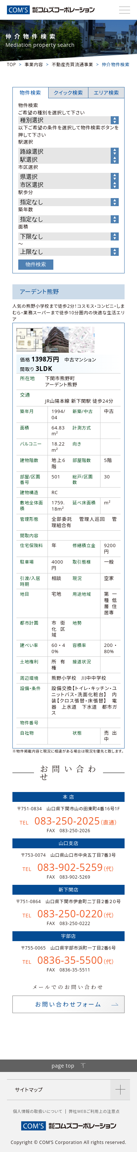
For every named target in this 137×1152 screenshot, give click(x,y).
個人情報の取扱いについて (37, 1111)
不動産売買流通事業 (72, 64)
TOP (11, 64)
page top (68, 1065)
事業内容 (33, 64)
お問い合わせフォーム (68, 1004)
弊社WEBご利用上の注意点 (94, 1111)
